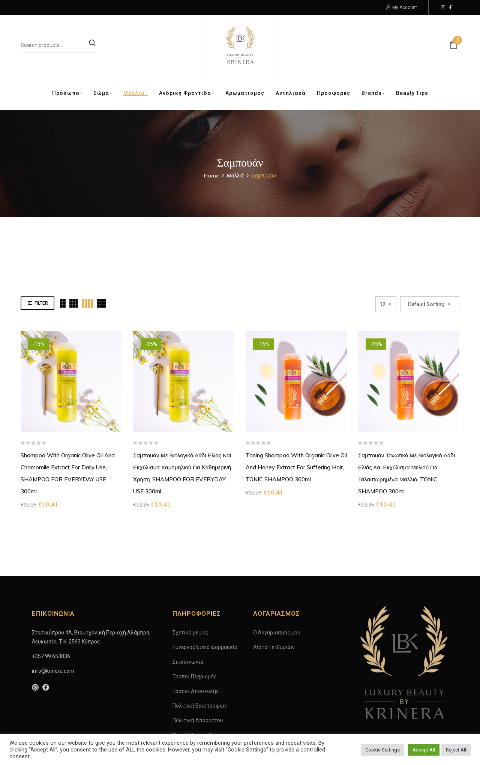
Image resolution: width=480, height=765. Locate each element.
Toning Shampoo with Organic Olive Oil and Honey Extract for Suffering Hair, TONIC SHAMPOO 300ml (296, 429)
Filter (41, 265)
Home (211, 175)
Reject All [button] (456, 750)
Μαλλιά (235, 175)
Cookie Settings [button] (382, 750)
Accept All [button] (423, 750)
